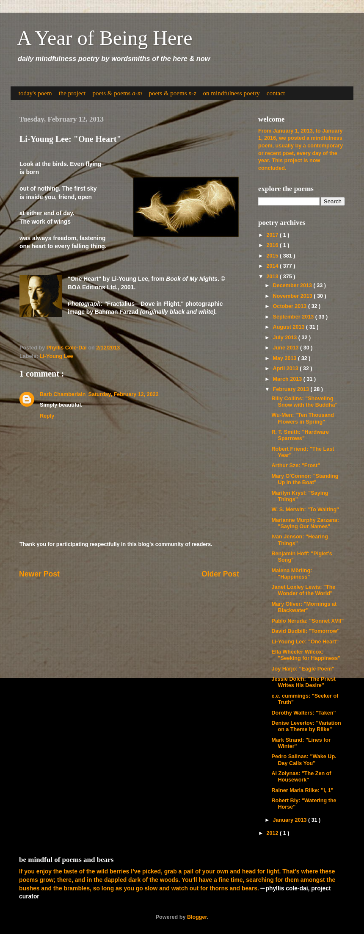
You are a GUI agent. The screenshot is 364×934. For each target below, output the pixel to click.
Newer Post (39, 574)
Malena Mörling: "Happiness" (291, 574)
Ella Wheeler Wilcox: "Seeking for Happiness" (305, 655)
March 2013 (288, 379)
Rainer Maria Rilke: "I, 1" (302, 790)
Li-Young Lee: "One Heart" (305, 642)
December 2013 (293, 285)
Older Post (220, 574)
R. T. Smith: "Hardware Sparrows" (299, 435)
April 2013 (286, 368)
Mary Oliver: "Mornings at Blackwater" (303, 607)
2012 (273, 833)
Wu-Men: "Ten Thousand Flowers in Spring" (302, 418)
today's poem (35, 93)
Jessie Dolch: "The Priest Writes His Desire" (303, 682)
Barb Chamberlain (62, 394)
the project (72, 93)
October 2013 (290, 306)
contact (276, 93)
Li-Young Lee (56, 356)
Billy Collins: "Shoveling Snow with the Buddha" (304, 402)
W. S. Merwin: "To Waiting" (305, 510)
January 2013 (290, 820)
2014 (273, 266)
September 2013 (294, 317)
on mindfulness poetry (231, 93)
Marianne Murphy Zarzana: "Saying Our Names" (305, 523)
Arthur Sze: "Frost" (295, 465)
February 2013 (292, 389)
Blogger (197, 917)
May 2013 (285, 358)
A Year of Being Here (105, 38)
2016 (273, 245)
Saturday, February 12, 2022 (123, 394)
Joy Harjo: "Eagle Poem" (302, 669)
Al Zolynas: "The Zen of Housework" (301, 776)
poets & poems (117, 93)
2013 (273, 277)
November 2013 (293, 296)
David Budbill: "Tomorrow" (305, 631)
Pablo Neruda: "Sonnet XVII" (307, 621)
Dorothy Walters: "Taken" (303, 713)
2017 (273, 235)
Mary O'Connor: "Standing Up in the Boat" (304, 479)
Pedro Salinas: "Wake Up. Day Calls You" (303, 760)
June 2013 (286, 348)
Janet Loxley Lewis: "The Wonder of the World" (303, 590)
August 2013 (289, 327)
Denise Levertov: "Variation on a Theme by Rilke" (306, 726)
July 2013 (285, 338)
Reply (47, 416)
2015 (273, 256)
